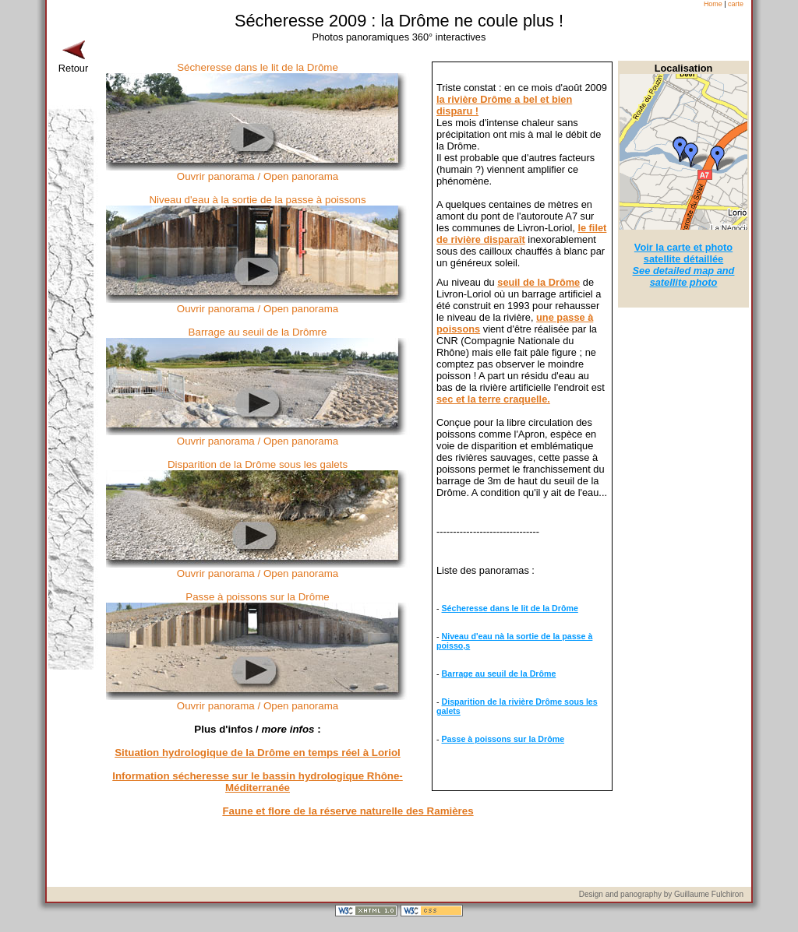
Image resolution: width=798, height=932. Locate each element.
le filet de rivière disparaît (521, 233)
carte (735, 4)
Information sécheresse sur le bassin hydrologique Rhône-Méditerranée (257, 781)
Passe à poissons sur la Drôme (503, 739)
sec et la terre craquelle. (493, 399)
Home (713, 4)
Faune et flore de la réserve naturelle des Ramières (347, 811)
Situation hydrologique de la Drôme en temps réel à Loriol (258, 752)
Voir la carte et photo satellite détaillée (684, 264)
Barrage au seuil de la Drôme (499, 673)
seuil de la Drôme (538, 282)
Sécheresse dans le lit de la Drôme (510, 608)
